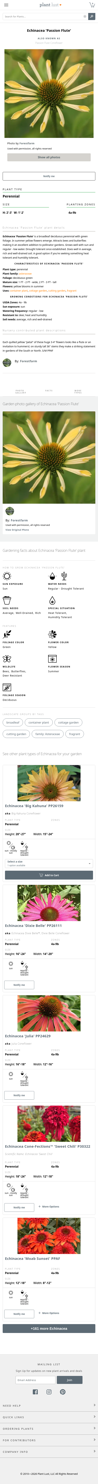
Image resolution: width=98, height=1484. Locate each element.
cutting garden (57, 290)
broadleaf (12, 722)
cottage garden (38, 290)
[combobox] (49, 863)
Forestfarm (19, 520)
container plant (19, 290)
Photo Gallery (20, 391)
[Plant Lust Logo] (50, 5)
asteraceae (25, 273)
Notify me (49, 176)
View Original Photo (17, 529)
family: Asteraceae (47, 734)
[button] (84, 16)
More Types (78, 391)
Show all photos (49, 157)
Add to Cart (49, 875)
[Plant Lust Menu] (6, 5)
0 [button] (92, 3)
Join (69, 1380)
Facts (49, 390)
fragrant (71, 290)
